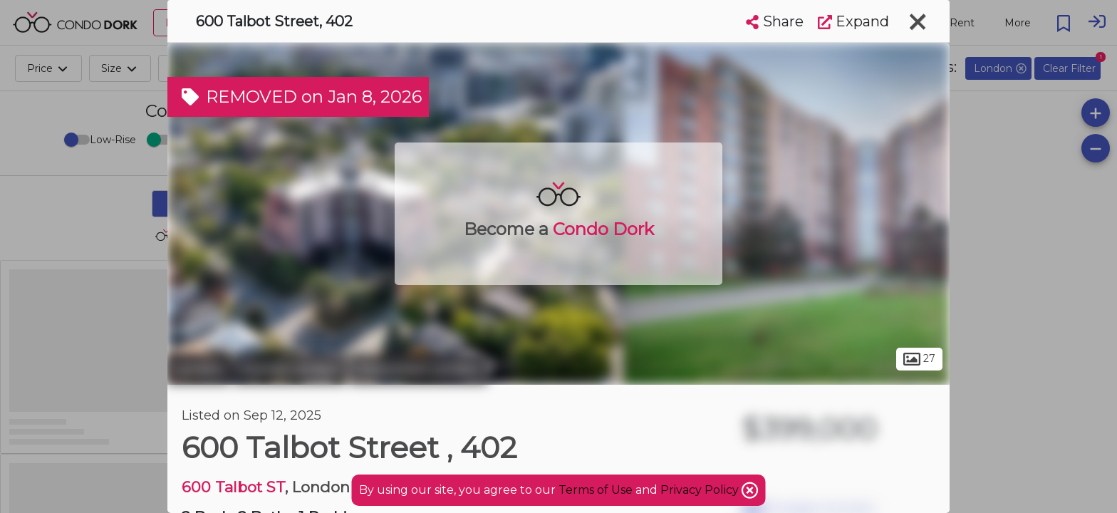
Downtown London (418, 369)
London (199, 369)
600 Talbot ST (233, 487)
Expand (853, 21)
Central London (290, 369)
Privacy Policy (701, 490)
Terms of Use (595, 490)
